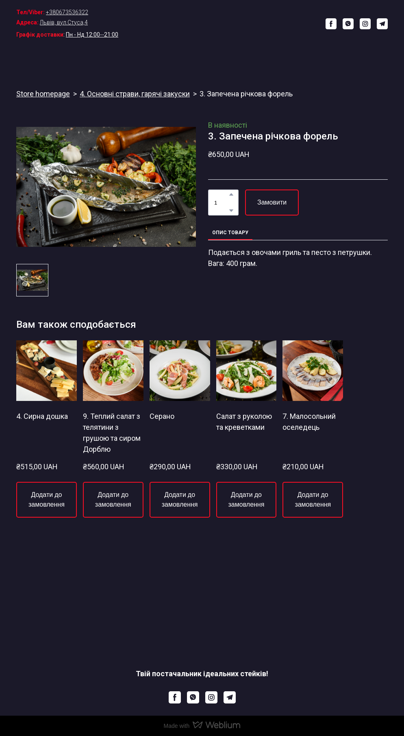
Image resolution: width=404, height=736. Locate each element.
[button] (331, 23)
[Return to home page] (207, 24)
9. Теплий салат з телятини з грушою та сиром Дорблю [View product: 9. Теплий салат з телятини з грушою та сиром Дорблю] (112, 432)
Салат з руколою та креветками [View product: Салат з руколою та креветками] (244, 421)
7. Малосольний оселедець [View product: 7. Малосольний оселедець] (309, 421)
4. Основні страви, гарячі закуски (135, 93)
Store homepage (43, 93)
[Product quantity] (221, 202)
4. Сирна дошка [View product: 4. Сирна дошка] (42, 416)
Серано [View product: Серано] (162, 416)
